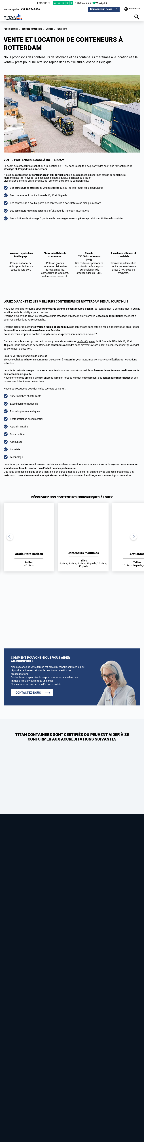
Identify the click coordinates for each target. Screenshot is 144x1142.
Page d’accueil (11, 29)
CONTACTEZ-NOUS (28, 692)
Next (133, 537)
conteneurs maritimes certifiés (31, 210)
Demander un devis (100, 8)
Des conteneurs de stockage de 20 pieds (32, 187)
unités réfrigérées (86, 341)
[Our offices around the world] (131, 9)
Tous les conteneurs (32, 29)
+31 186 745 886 (22, 8)
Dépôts (49, 29)
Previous (10, 537)
